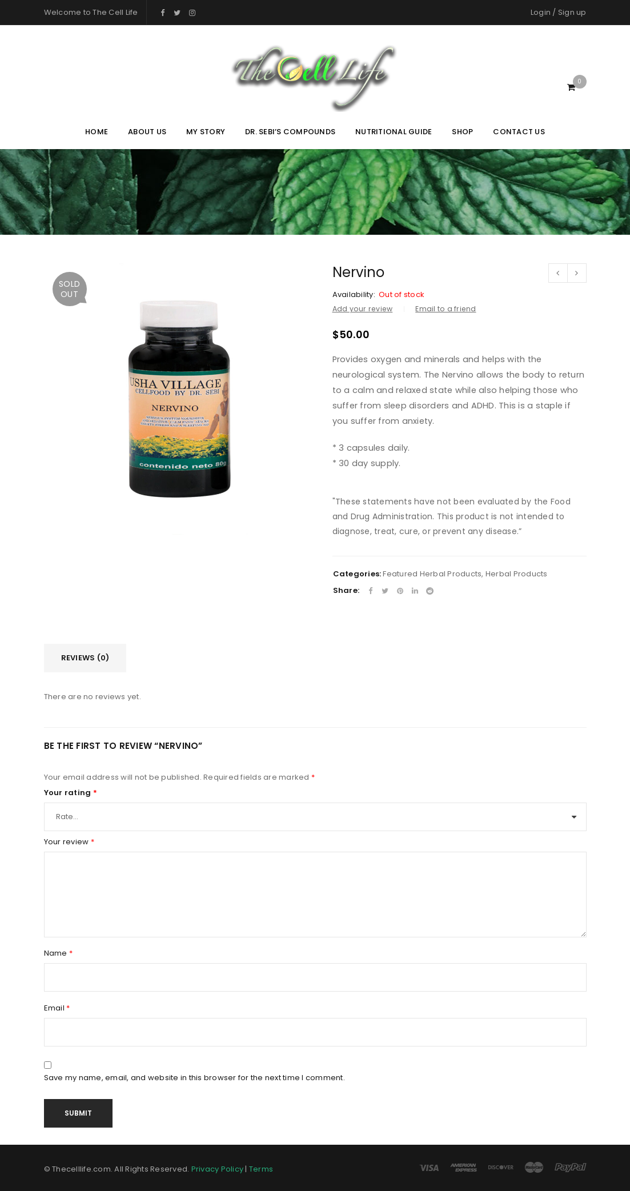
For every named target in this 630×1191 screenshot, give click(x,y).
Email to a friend (445, 309)
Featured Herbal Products (432, 573)
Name (58, 953)
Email (57, 1008)
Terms (261, 1169)
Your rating (70, 793)
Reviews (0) (85, 657)
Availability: (353, 295)
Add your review (362, 309)
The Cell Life (115, 12)
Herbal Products (516, 573)
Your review (69, 842)
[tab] (85, 658)
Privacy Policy (217, 1169)
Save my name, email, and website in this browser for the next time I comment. (194, 1078)
